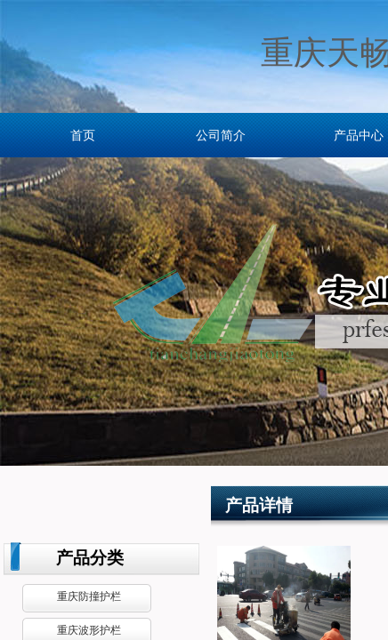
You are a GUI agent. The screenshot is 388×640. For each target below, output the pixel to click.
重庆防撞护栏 (89, 596)
